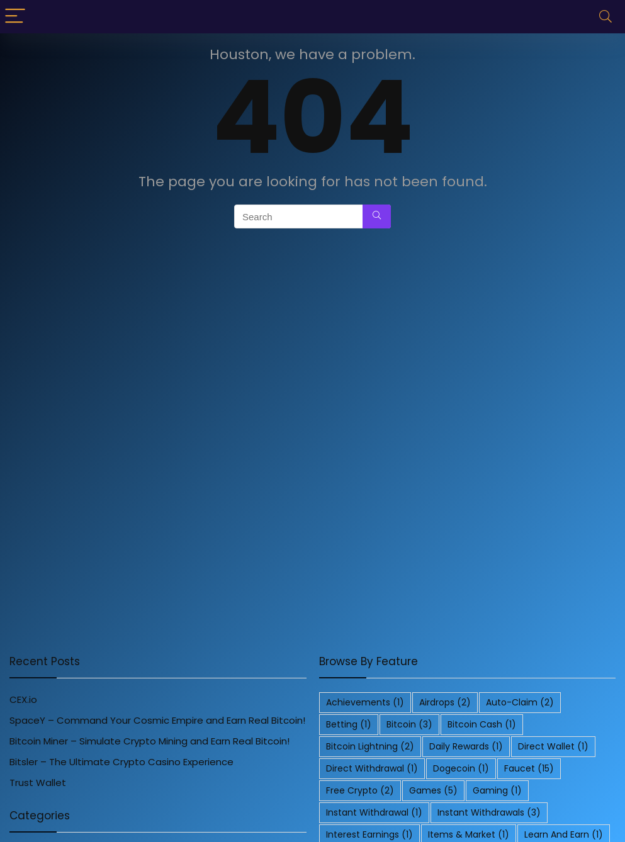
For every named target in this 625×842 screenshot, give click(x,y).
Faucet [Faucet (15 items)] (529, 768)
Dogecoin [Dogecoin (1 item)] (461, 768)
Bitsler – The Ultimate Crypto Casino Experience (121, 761)
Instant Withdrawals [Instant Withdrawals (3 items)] (489, 812)
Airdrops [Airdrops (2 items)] (445, 702)
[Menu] (15, 16)
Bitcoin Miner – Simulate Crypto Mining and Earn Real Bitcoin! (149, 741)
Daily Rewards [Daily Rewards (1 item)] (466, 746)
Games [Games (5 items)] (433, 790)
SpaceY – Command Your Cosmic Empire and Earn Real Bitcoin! (157, 720)
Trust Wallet (37, 782)
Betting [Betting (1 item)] (348, 724)
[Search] (605, 16)
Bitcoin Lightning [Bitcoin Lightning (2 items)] (370, 746)
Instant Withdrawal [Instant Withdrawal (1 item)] (374, 812)
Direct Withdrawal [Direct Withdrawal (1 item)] (372, 768)
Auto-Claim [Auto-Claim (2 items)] (520, 702)
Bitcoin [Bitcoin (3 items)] (409, 724)
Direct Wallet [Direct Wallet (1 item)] (553, 746)
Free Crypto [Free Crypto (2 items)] (360, 790)
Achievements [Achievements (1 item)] (365, 702)
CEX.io (23, 699)
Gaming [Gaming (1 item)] (497, 790)
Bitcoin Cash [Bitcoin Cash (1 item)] (482, 724)
